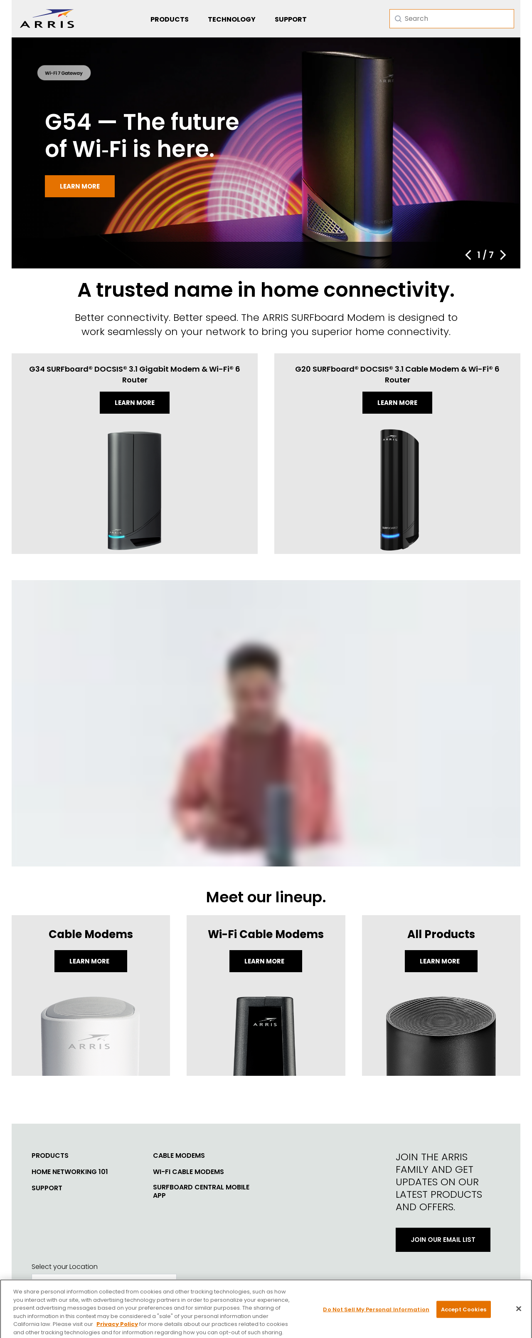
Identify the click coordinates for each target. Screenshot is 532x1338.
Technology (232, 19)
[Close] (519, 1317)
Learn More (90, 961)
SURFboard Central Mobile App (201, 1191)
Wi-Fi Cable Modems (188, 1172)
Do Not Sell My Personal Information (376, 1317)
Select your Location (65, 1266)
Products (169, 19)
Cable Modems (179, 1156)
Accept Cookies (463, 1317)
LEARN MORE (440, 961)
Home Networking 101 (70, 1172)
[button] (468, 255)
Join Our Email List (443, 1239)
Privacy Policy (117, 1332)
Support (291, 19)
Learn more (80, 186)
